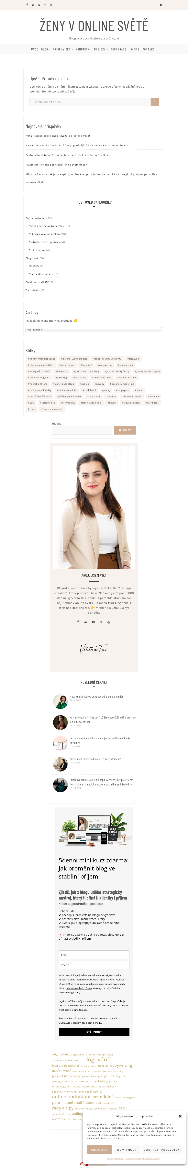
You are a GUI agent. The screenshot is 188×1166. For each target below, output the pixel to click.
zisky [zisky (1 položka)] (32, 409)
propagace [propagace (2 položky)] (123, 390)
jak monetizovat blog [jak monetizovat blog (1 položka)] (87, 371)
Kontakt (148, 49)
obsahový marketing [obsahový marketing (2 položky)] (123, 384)
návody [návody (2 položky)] (100, 384)
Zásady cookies (115, 1158)
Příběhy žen (62, 49)
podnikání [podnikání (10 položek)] (90, 390)
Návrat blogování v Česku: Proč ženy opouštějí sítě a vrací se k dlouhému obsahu (77, 145)
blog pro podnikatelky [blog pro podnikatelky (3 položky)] (41, 365)
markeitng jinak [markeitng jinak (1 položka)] (102, 377)
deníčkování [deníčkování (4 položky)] (126, 365)
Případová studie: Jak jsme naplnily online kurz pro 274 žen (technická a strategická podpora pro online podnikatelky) (91, 178)
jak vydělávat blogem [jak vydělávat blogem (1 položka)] (148, 371)
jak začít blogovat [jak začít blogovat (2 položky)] (40, 377)
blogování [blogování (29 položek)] (134, 358)
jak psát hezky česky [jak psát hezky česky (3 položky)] (117, 371)
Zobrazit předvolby (162, 1149)
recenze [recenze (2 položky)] (112, 396)
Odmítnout (127, 1149)
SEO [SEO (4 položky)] (32, 402)
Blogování (32, 258)
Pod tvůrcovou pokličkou (44, 233)
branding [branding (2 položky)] (87, 365)
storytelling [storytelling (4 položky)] (68, 402)
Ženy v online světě (94, 25)
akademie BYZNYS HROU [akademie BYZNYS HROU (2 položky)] (108, 358)
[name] (94, 965)
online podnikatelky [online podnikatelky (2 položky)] (40, 390)
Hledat (56, 423)
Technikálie (33, 290)
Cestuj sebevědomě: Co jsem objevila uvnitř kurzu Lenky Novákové (68, 155)
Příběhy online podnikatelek (46, 225)
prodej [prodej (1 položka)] (106, 390)
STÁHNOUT (94, 1032)
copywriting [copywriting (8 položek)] (105, 365)
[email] (94, 954)
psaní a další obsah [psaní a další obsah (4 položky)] (40, 396)
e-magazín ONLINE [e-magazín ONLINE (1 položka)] (40, 371)
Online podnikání (36, 218)
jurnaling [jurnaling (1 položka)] (62, 377)
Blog (44, 49)
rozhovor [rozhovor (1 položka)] (154, 396)
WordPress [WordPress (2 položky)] (153, 402)
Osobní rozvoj (37, 250)
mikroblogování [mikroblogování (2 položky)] (38, 384)
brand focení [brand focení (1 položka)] (67, 365)
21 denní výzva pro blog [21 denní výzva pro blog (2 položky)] (74, 358)
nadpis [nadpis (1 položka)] (85, 384)
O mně (135, 49)
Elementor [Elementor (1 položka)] (62, 371)
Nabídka (100, 49)
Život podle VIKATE (37, 282)
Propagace (119, 49)
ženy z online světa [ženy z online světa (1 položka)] (53, 409)
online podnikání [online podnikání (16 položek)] (68, 390)
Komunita (82, 49)
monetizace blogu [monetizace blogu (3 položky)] (64, 384)
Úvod (35, 49)
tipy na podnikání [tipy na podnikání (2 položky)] (92, 402)
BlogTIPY (33, 266)
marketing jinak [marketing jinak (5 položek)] (128, 377)
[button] (180, 1116)
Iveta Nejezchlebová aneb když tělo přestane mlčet (58, 135)
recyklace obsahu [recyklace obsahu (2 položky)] (132, 396)
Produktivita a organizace (44, 242)
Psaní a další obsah (40, 274)
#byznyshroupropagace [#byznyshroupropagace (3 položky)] (42, 358)
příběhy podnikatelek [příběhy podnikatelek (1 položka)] (69, 396)
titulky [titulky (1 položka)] (112, 402)
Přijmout (99, 1149)
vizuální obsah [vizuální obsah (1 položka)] (132, 402)
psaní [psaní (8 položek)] (140, 390)
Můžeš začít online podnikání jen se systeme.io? (56, 164)
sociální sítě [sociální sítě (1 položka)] (48, 402)
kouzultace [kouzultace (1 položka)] (80, 377)
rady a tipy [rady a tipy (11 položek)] (94, 396)
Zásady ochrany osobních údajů (143, 1158)
